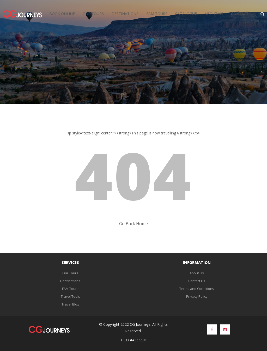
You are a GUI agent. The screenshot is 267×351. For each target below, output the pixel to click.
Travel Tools (70, 296)
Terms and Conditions (196, 288)
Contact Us (196, 280)
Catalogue (186, 13)
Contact (239, 13)
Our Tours (93, 13)
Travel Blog (70, 304)
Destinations (125, 13)
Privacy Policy (197, 296)
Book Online (62, 13)
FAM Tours (156, 13)
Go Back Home (133, 223)
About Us (214, 13)
